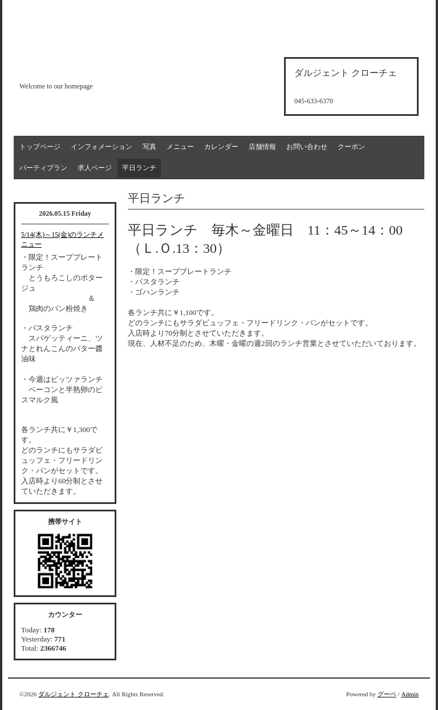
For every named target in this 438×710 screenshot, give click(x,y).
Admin (410, 694)
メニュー (180, 147)
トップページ (39, 147)
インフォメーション (101, 147)
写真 (149, 147)
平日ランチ (139, 168)
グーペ (387, 694)
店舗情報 (262, 147)
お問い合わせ (306, 147)
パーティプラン (43, 168)
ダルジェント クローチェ (73, 694)
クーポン (351, 147)
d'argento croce (76, 66)
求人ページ (95, 168)
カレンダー (221, 147)
